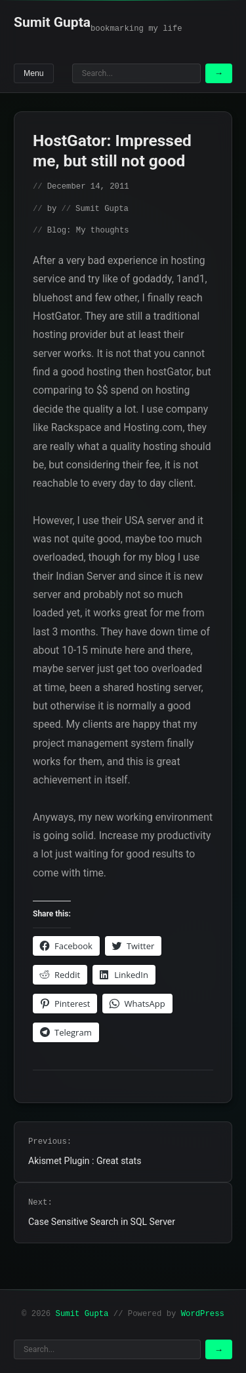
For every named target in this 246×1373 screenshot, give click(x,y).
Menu (34, 73)
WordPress (202, 1314)
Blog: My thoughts (88, 230)
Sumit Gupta (52, 22)
